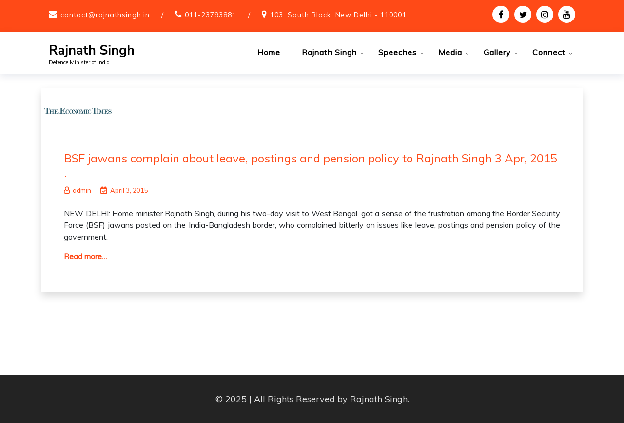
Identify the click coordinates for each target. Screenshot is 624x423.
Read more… (85, 256)
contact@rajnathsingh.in (105, 14)
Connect (549, 52)
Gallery (497, 52)
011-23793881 (210, 14)
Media (450, 52)
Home (268, 52)
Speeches (397, 52)
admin (77, 190)
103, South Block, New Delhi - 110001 (338, 14)
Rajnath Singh (92, 50)
